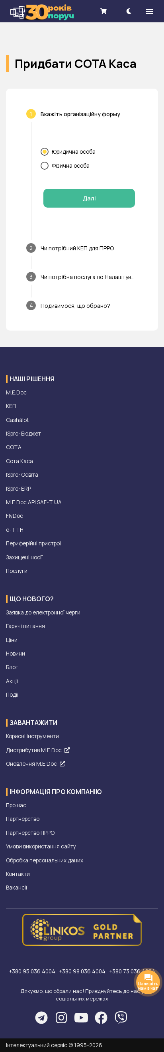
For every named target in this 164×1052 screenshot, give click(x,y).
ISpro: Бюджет (23, 433)
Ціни (12, 640)
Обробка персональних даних (44, 860)
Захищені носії (24, 557)
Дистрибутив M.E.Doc (38, 750)
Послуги (16, 571)
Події (12, 694)
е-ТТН (14, 529)
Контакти (18, 874)
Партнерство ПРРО (30, 832)
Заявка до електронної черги (43, 612)
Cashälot (17, 420)
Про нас (16, 805)
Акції (12, 681)
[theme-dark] (129, 11)
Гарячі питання (25, 626)
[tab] (82, 113)
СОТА (13, 447)
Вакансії (16, 887)
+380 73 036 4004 (132, 971)
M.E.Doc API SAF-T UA (34, 502)
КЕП (11, 406)
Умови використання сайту (41, 846)
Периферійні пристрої (33, 543)
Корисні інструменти (32, 736)
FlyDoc (14, 515)
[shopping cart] (103, 11)
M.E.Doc (16, 392)
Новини (15, 653)
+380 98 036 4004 (83, 971)
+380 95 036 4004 (33, 971)
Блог (12, 667)
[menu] (150, 11)
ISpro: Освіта (22, 474)
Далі (89, 198)
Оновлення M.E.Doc (35, 763)
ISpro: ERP (18, 488)
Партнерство (22, 818)
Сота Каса (19, 461)
